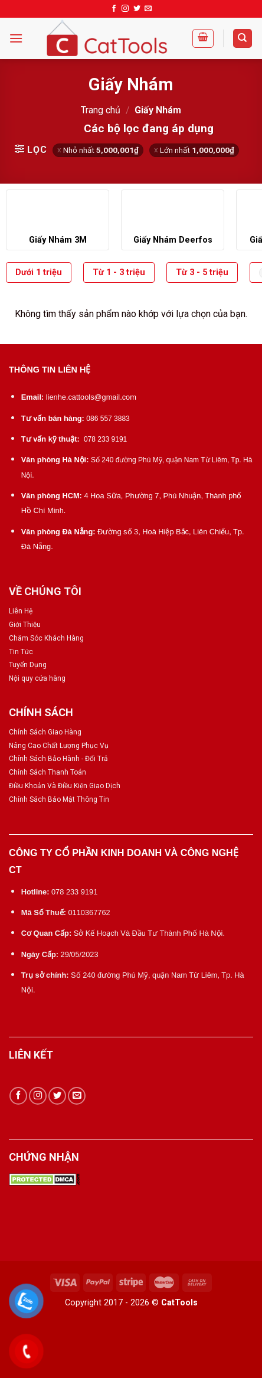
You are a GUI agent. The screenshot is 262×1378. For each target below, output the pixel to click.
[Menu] (16, 38)
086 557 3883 (107, 418)
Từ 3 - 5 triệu (202, 272)
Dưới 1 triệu (38, 272)
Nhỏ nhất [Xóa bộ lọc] (101, 150)
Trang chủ (100, 110)
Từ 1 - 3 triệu (119, 272)
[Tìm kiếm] (243, 38)
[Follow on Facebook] (113, 9)
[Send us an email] (148, 9)
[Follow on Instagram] (125, 9)
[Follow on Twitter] (136, 9)
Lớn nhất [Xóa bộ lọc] (197, 150)
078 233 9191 (105, 439)
